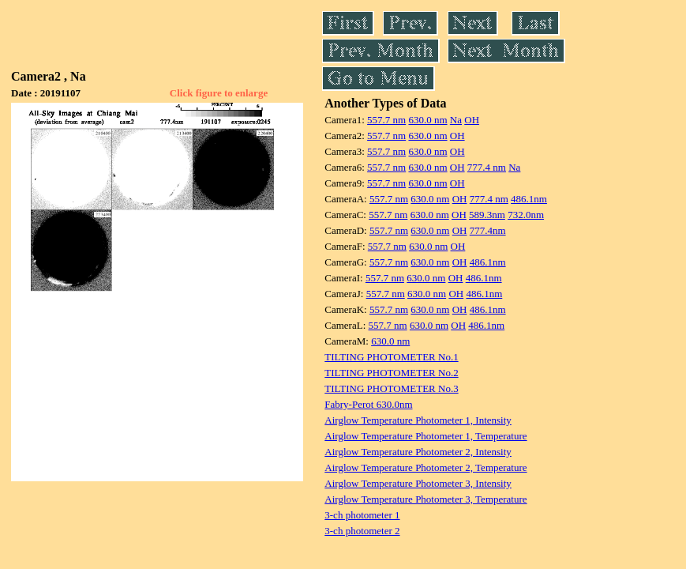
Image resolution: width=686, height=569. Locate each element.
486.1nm (529, 199)
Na (456, 120)
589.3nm (487, 214)
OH (471, 120)
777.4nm (488, 230)
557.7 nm (386, 120)
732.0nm (526, 214)
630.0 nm (427, 120)
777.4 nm (486, 167)
